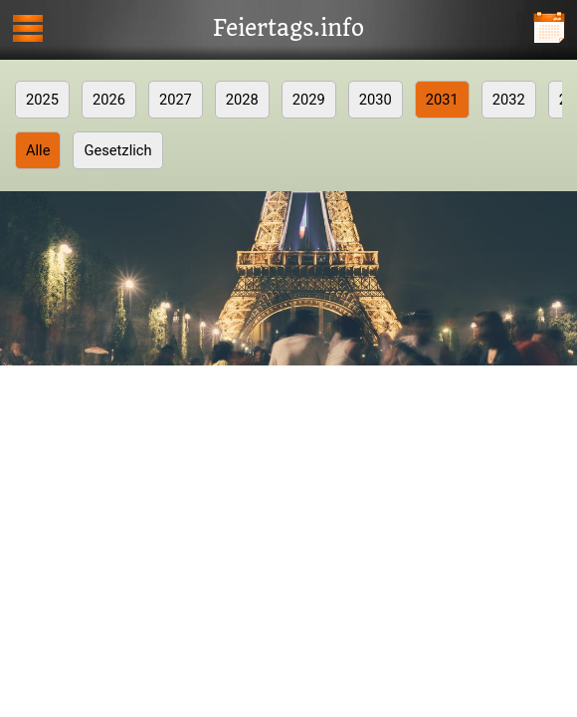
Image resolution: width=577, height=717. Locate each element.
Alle (38, 150)
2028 (242, 100)
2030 (375, 100)
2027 (175, 100)
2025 (42, 100)
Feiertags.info (288, 29)
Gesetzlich (117, 150)
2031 (442, 100)
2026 (109, 100)
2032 (508, 100)
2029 (308, 100)
